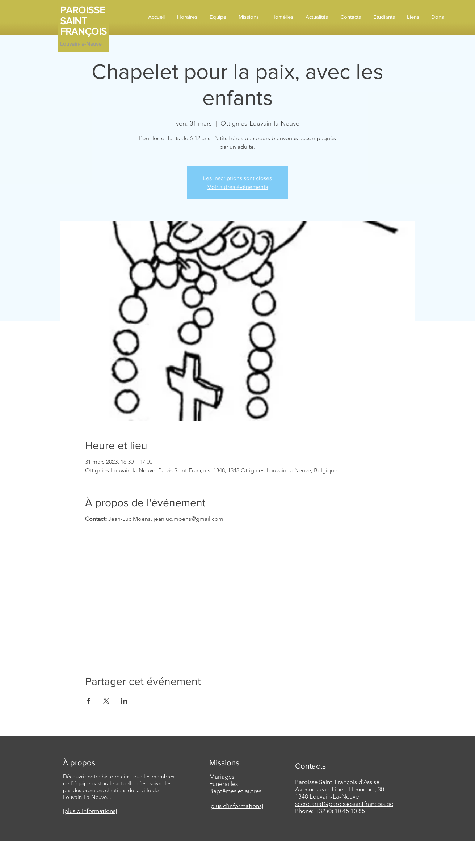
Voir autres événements (237, 187)
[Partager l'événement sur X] (106, 701)
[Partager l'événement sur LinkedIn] (124, 701)
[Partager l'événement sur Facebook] (88, 701)
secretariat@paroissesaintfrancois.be (344, 803)
